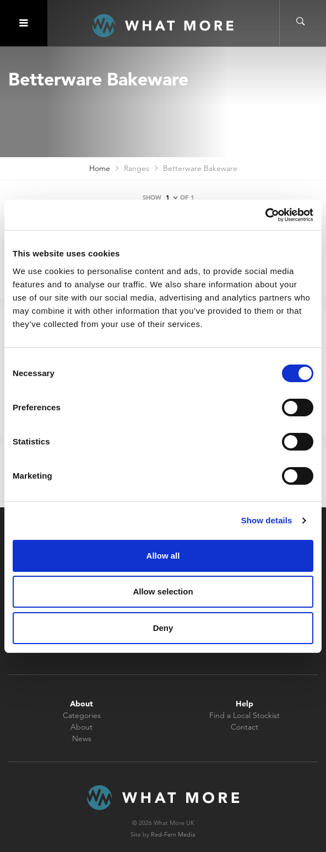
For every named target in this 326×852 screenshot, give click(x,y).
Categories (82, 715)
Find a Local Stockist (244, 715)
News (81, 738)
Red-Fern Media (173, 834)
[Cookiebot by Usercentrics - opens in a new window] (265, 215)
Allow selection (163, 591)
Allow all (163, 555)
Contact (244, 727)
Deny (163, 628)
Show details (266, 520)
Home (99, 168)
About (81, 727)
